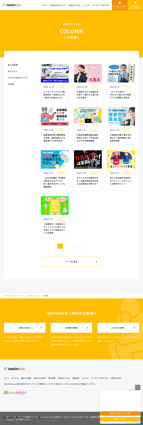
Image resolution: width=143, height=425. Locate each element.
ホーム (6, 378)
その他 (61, 87)
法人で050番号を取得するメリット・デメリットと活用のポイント (120, 181)
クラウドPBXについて (18, 77)
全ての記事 (13, 65)
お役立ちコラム (64, 378)
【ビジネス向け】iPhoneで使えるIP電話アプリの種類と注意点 (120, 94)
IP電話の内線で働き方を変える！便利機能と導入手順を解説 (120, 138)
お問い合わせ (116, 378)
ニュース (85, 378)
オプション (13, 71)
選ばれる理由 (26, 378)
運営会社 (75, 378)
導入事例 (51, 378)
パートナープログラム (99, 378)
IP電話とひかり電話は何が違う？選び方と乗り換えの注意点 (87, 94)
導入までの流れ (40, 378)
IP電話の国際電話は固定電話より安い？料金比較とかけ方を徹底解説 (87, 138)
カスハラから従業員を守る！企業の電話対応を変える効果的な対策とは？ (87, 181)
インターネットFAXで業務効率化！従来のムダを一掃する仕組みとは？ (54, 94)
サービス (15, 378)
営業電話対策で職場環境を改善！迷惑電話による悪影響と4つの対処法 (54, 138)
